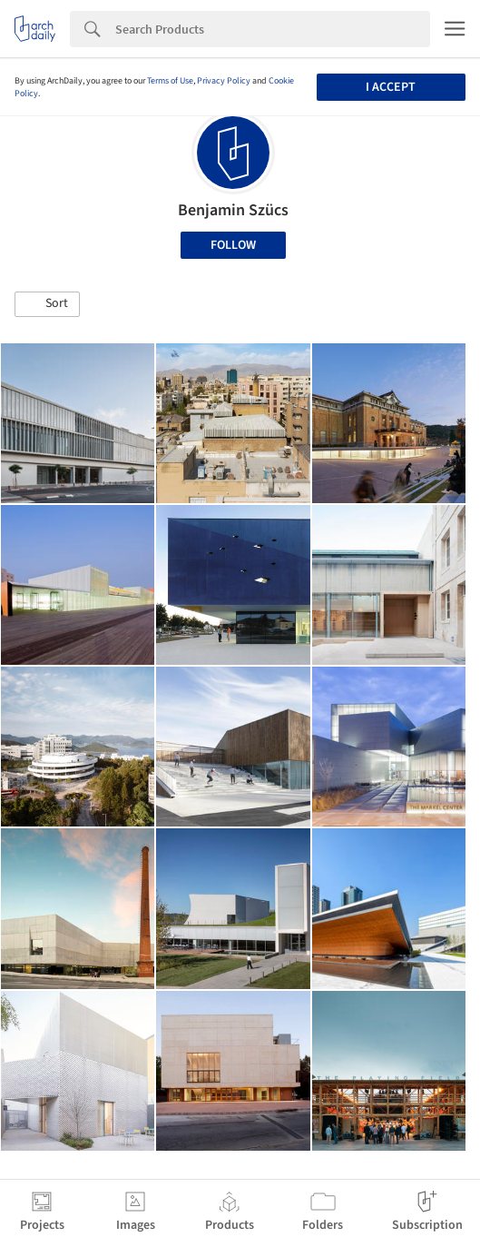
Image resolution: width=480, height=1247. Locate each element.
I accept (391, 87)
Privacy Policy (223, 80)
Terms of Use (170, 80)
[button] (47, 304)
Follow (233, 245)
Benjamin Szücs (233, 210)
